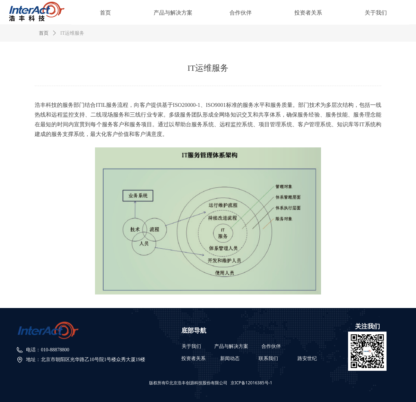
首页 (44, 33)
